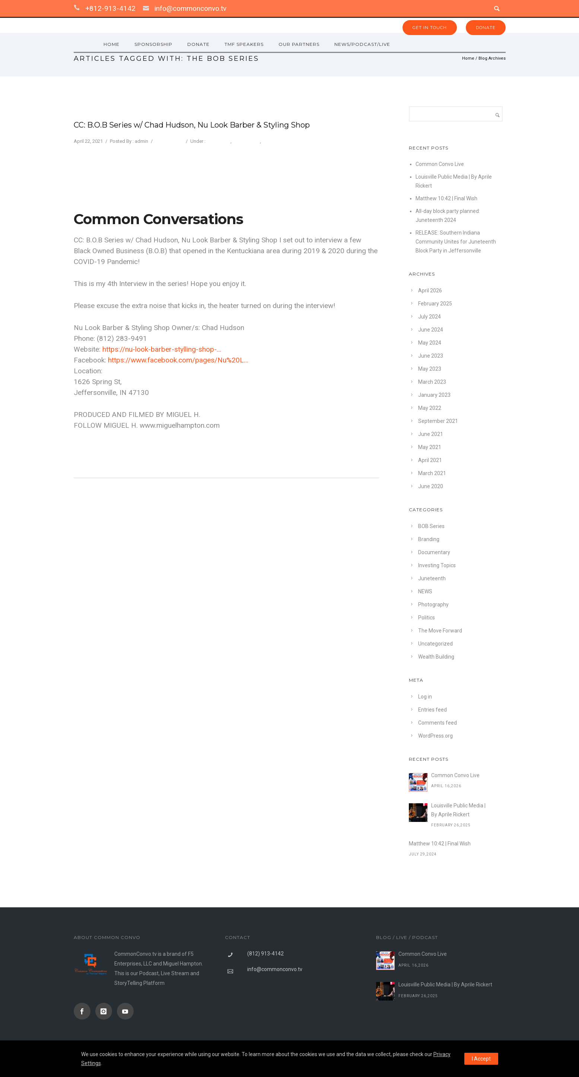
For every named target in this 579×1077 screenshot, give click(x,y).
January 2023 (434, 395)
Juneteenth (432, 578)
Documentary (434, 552)
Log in (425, 697)
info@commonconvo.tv (190, 8)
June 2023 (430, 356)
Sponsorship (153, 44)
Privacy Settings (300, 187)
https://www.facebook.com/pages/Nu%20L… (178, 360)
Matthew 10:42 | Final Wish (446, 198)
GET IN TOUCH (430, 27)
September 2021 (438, 421)
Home (468, 58)
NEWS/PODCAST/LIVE (362, 44)
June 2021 (430, 434)
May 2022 (429, 408)
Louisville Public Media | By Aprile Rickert (458, 810)
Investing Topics (437, 565)
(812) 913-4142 (265, 954)
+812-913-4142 (110, 8)
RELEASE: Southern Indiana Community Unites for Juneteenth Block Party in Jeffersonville (456, 242)
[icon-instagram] (105, 1011)
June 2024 (430, 330)
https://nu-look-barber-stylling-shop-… (161, 349)
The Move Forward (282, 141)
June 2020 (430, 486)
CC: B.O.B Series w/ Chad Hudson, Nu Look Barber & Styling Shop (192, 124)
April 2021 (430, 460)
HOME (112, 44)
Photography (246, 141)
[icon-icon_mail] (148, 8)
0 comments (168, 141)
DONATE (486, 27)
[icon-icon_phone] (78, 8)
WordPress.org (435, 736)
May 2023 (429, 369)
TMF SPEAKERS (244, 44)
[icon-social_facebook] (84, 1011)
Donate (198, 44)
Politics (426, 618)
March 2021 (432, 473)
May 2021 (429, 447)
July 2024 (429, 317)
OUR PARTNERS (299, 44)
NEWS (425, 591)
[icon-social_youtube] (125, 1011)
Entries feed (432, 710)
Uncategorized (435, 644)
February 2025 (435, 304)
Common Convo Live (440, 164)
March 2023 (432, 382)
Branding (428, 539)
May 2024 (429, 343)
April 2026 (430, 290)
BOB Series (218, 141)
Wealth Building (436, 657)
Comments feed (437, 723)
